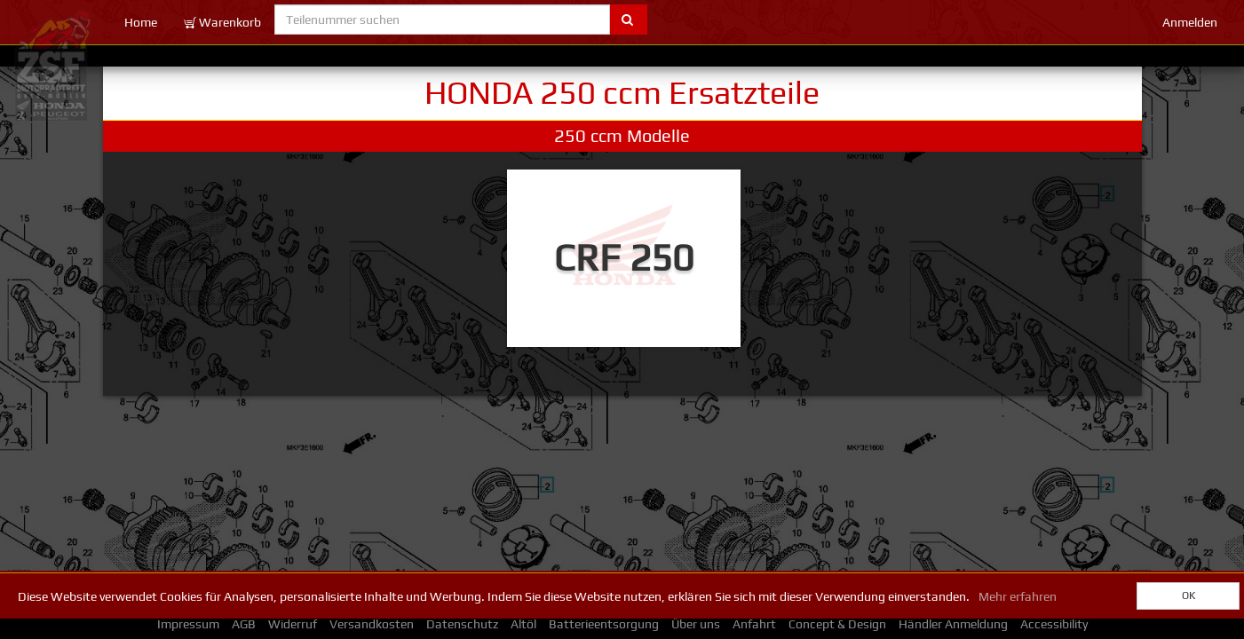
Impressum (188, 624)
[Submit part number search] (628, 19)
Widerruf (292, 624)
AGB (244, 624)
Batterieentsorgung (604, 624)
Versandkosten (371, 624)
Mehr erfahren (1018, 596)
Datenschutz (462, 624)
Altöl (523, 624)
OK (1188, 595)
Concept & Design (837, 624)
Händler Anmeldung (953, 624)
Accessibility (1054, 624)
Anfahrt (754, 624)
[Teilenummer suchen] (442, 19)
